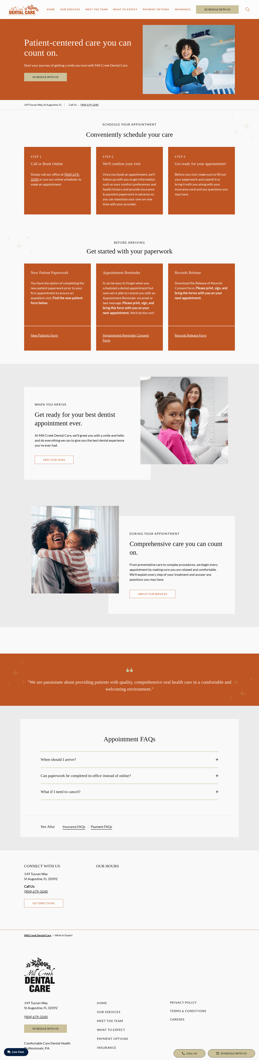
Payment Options (156, 9)
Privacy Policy (183, 1002)
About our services (152, 593)
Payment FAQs (101, 827)
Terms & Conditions (188, 1011)
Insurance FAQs (74, 827)
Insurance (183, 9)
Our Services (70, 9)
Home (51, 9)
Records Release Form (190, 335)
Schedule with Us (217, 9)
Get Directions (44, 903)
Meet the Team (97, 9)
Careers (177, 1019)
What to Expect (125, 9)
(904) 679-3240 (89, 104)
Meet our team (54, 459)
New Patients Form (44, 335)
